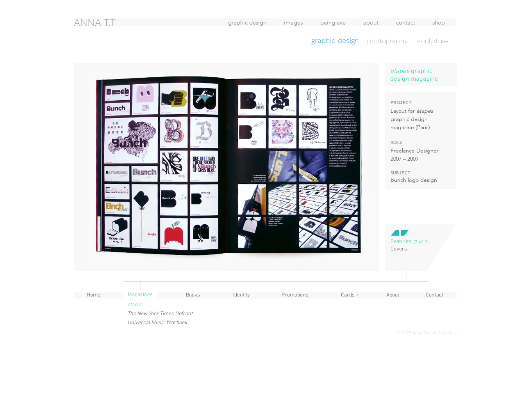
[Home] (93, 295)
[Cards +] (349, 295)
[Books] (192, 295)
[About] (392, 295)
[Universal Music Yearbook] (157, 323)
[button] (401, 242)
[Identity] (241, 295)
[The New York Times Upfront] (160, 314)
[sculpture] (433, 40)
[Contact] (434, 295)
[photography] (388, 40)
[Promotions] (295, 295)
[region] (137, 36)
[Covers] (399, 249)
